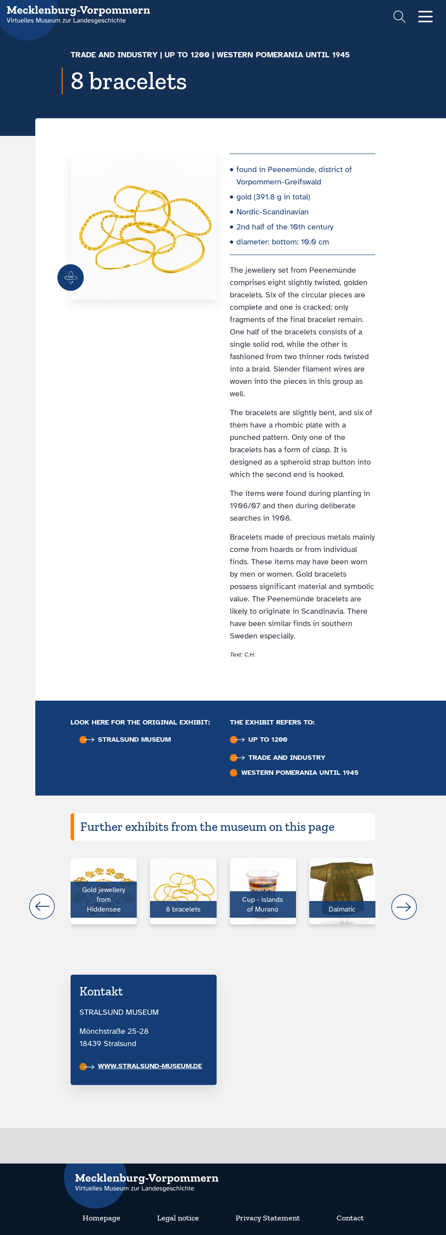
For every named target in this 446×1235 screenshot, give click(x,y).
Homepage (101, 1218)
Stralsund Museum (127, 739)
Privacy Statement (268, 1218)
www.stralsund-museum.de (142, 1066)
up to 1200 (187, 55)
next (404, 906)
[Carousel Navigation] (223, 906)
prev (42, 906)
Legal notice (178, 1218)
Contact (350, 1218)
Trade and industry (114, 55)
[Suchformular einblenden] (399, 18)
